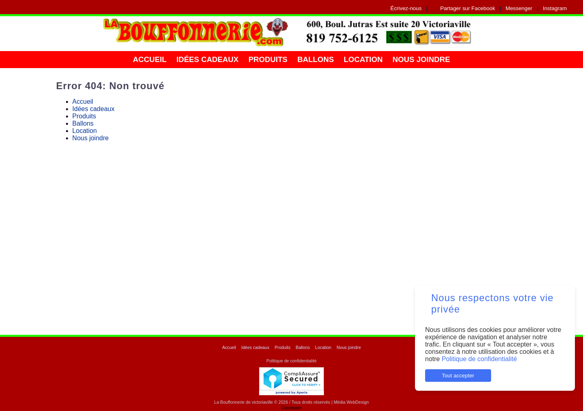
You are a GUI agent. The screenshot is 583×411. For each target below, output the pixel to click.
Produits (268, 59)
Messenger (519, 8)
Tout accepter (458, 375)
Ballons (315, 59)
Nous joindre (421, 59)
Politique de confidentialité (479, 358)
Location (363, 59)
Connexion (291, 407)
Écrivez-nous (405, 8)
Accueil (149, 59)
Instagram (555, 8)
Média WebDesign (351, 402)
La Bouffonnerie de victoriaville (243, 402)
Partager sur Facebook (467, 8)
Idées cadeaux (207, 59)
